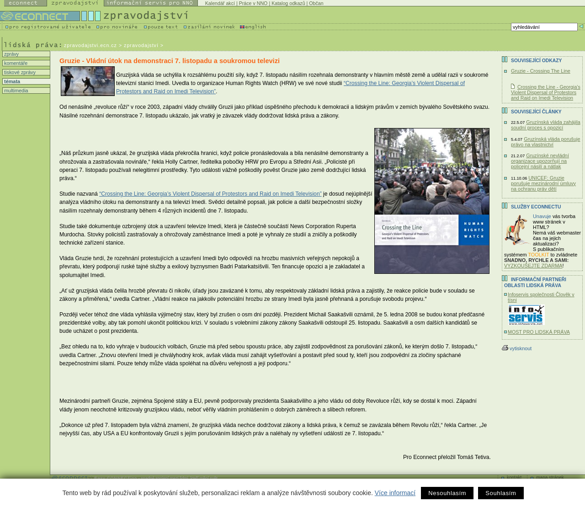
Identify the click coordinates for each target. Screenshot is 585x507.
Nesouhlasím (447, 493)
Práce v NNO (253, 3)
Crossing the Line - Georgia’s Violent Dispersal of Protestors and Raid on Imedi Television (545, 92)
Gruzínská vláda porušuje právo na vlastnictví (545, 141)
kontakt (514, 477)
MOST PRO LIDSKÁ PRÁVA (539, 332)
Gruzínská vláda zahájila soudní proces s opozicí (545, 124)
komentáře (15, 63)
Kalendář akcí (220, 3)
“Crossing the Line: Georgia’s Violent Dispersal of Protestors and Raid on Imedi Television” (210, 194)
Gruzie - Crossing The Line (540, 71)
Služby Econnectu (536, 206)
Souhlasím (500, 493)
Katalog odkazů (288, 3)
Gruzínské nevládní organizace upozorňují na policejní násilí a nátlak (540, 161)
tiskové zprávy (19, 72)
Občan (316, 3)
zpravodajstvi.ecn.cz (90, 45)
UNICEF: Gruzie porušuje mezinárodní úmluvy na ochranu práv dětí (543, 183)
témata (11, 81)
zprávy (11, 54)
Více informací (395, 492)
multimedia (15, 90)
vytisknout (517, 348)
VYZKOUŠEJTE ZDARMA (533, 265)
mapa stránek (550, 477)
